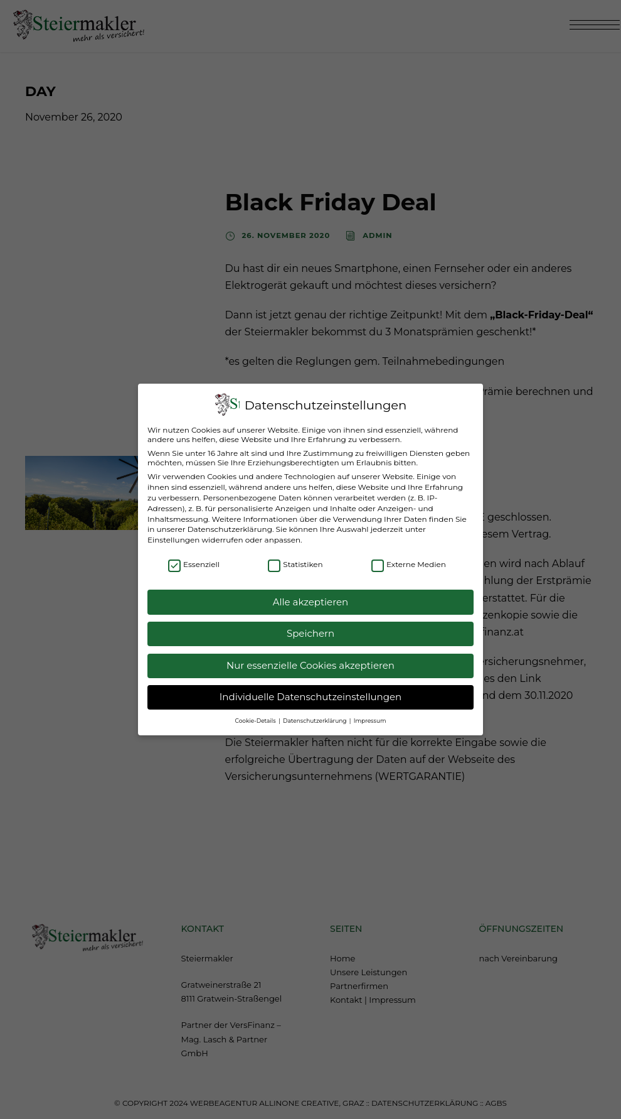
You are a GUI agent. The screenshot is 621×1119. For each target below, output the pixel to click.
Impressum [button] (370, 711)
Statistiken (295, 556)
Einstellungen (173, 531)
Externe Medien (408, 556)
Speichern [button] (310, 625)
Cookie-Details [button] (256, 711)
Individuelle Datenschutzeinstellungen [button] (310, 689)
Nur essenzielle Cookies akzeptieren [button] (310, 656)
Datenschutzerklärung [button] (315, 711)
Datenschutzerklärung (230, 521)
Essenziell (194, 556)
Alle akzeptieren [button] (310, 593)
